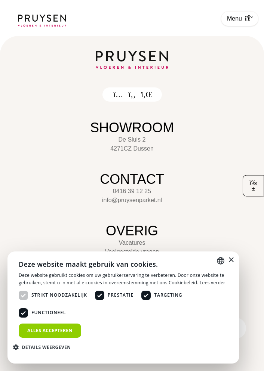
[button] (45, 347)
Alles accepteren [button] (50, 330)
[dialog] (123, 307)
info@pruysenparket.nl (132, 200)
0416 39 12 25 (132, 191)
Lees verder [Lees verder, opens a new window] (212, 282)
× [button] (231, 260)
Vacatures (132, 242)
